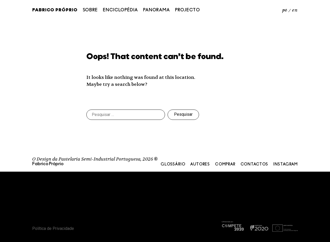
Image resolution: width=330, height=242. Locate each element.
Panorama (156, 10)
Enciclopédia (120, 10)
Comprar (225, 164)
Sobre (90, 10)
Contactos (254, 164)
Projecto (187, 10)
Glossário (173, 164)
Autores (200, 164)
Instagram (285, 164)
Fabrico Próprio (55, 10)
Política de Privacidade (53, 228)
